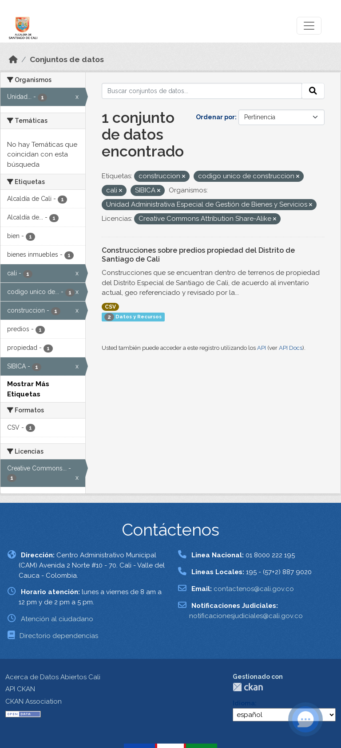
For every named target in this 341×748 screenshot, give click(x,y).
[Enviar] (313, 91)
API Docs (290, 348)
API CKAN (20, 689)
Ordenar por (215, 117)
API (261, 348)
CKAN (248, 687)
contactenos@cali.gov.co (254, 589)
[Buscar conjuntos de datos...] (202, 91)
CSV (110, 307)
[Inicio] (13, 59)
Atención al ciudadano (57, 619)
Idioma (244, 703)
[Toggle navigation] (309, 26)
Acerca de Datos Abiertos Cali (52, 677)
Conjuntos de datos (67, 59)
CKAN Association (33, 701)
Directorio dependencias (59, 636)
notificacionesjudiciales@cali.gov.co (246, 616)
